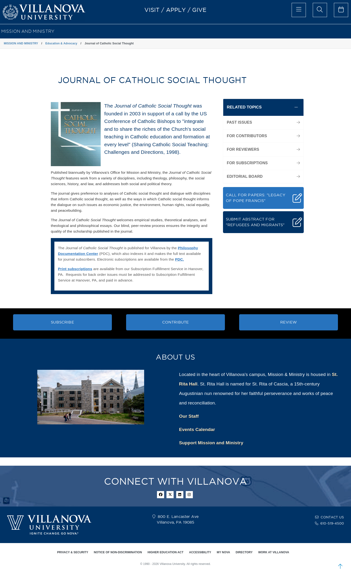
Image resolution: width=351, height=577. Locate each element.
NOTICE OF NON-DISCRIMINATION (118, 552)
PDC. (179, 259)
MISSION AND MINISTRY (27, 31)
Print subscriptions (75, 269)
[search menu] (320, 10)
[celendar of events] (341, 10)
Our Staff (189, 416)
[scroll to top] (340, 566)
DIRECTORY (244, 552)
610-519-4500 (332, 523)
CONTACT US (332, 517)
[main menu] (299, 10)
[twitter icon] (170, 494)
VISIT (152, 10)
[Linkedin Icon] (179, 494)
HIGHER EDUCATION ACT (165, 552)
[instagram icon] (189, 494)
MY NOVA (223, 552)
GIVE (199, 10)
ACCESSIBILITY (200, 552)
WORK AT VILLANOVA (273, 552)
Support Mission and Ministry (211, 442)
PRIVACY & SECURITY (72, 552)
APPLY (176, 10)
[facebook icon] (160, 494)
